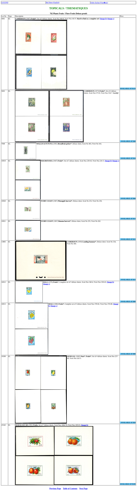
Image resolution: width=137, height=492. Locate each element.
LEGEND (4, 2)
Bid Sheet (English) (52, 2)
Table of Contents (70, 488)
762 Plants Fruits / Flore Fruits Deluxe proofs (68, 13)
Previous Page (55, 488)
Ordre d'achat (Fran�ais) (99, 3)
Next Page (83, 488)
